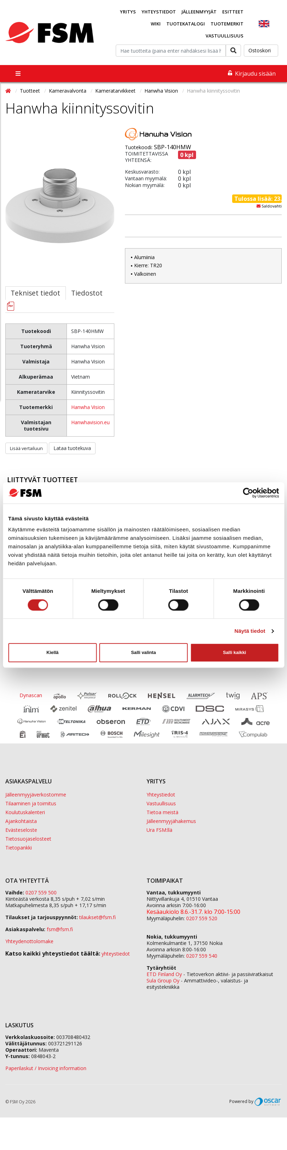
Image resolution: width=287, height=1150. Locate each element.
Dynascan (30, 695)
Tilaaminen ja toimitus (30, 803)
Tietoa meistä (162, 812)
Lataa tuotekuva (72, 448)
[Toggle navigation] (18, 73)
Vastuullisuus (224, 36)
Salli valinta (143, 652)
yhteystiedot (116, 953)
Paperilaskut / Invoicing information (45, 1068)
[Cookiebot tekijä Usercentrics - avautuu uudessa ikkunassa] (248, 493)
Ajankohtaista (21, 821)
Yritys (128, 11)
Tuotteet (30, 90)
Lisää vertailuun (26, 448)
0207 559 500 (41, 892)
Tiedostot (87, 293)
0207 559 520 (201, 918)
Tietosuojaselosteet (28, 838)
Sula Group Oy (163, 980)
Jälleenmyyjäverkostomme (35, 794)
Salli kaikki (234, 652)
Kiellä (52, 652)
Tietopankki (18, 847)
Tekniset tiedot (35, 293)
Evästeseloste (21, 830)
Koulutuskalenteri (25, 812)
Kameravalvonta (68, 90)
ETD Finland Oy (164, 974)
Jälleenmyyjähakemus (171, 821)
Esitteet (232, 11)
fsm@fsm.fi (60, 929)
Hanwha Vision (161, 90)
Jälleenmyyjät (199, 11)
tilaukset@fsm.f (97, 917)
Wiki (156, 24)
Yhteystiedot (159, 11)
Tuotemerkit (227, 24)
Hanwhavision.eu (90, 422)
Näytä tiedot (250, 631)
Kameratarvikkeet (116, 90)
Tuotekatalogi (185, 24)
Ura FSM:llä (159, 830)
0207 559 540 (201, 955)
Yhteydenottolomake (29, 941)
